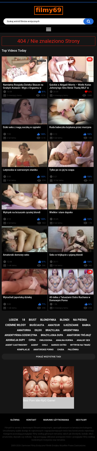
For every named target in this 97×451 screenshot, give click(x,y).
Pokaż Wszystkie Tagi (48, 356)
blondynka (48, 319)
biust (32, 319)
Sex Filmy (81, 420)
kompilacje (23, 349)
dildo (38, 330)
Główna (15, 420)
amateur (54, 325)
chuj (45, 345)
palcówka (73, 349)
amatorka (24, 330)
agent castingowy (16, 345)
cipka (32, 340)
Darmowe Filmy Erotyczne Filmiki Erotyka (40, 445)
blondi (64, 319)
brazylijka (53, 330)
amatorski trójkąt (79, 335)
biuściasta (37, 325)
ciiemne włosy (15, 325)
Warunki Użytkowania (56, 420)
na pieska (80, 319)
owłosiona (45, 340)
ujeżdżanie (70, 325)
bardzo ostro (59, 345)
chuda (60, 349)
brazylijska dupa (52, 335)
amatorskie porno (44, 349)
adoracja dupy (15, 340)
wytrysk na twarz (80, 345)
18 (23, 319)
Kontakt (31, 420)
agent (34, 345)
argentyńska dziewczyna (21, 335)
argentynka (71, 330)
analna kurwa (64, 340)
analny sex (83, 340)
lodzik (13, 319)
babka (86, 325)
